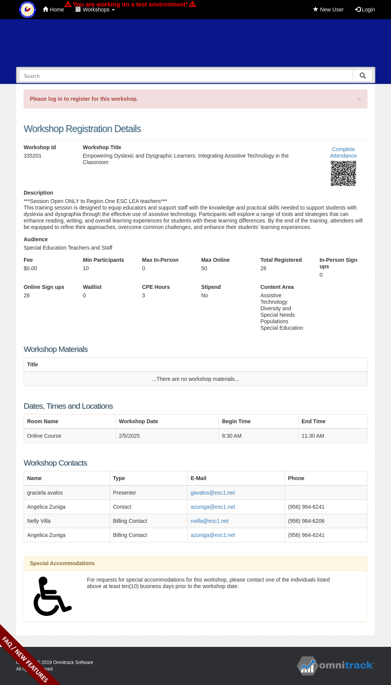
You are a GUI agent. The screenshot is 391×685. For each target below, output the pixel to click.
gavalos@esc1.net (212, 493)
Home (53, 9)
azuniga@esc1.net (213, 507)
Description (38, 193)
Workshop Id (40, 147)
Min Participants (103, 260)
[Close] (359, 99)
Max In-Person (160, 260)
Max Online (215, 260)
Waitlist (92, 287)
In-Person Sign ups (338, 263)
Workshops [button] (95, 9)
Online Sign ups (44, 287)
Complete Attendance (343, 152)
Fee (28, 260)
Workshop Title (102, 147)
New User (328, 9)
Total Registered (281, 260)
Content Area (277, 287)
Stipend (211, 287)
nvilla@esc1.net (209, 521)
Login (365, 9)
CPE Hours (156, 287)
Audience (36, 239)
